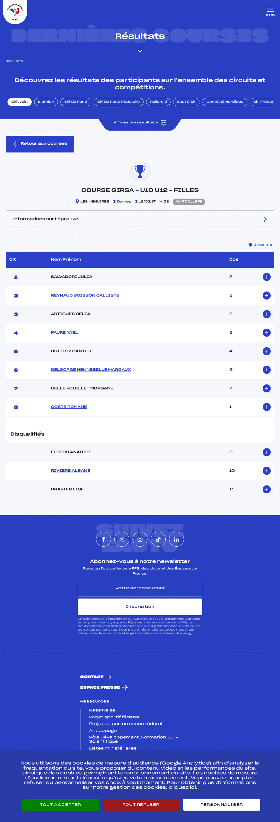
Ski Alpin (19, 102)
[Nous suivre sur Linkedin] (176, 539)
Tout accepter (60, 804)
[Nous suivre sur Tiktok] (158, 539)
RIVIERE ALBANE (70, 471)
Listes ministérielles (113, 748)
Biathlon (46, 102)
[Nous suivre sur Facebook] (103, 539)
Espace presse (100, 688)
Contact (92, 677)
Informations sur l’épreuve (140, 219)
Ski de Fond (75, 102)
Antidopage (103, 731)
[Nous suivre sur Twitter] (121, 539)
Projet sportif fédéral (114, 717)
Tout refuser (141, 804)
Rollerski (158, 102)
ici (190, 633)
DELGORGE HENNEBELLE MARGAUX (91, 370)
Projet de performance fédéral (125, 724)
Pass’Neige (102, 710)
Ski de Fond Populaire (119, 102)
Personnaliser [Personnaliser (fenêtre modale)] (221, 804)
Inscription (140, 606)
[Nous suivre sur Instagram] (140, 539)
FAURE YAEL (64, 333)
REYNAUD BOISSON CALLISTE (85, 295)
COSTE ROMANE (69, 407)
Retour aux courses (40, 144)
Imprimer (261, 245)
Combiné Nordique (225, 102)
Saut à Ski (186, 102)
